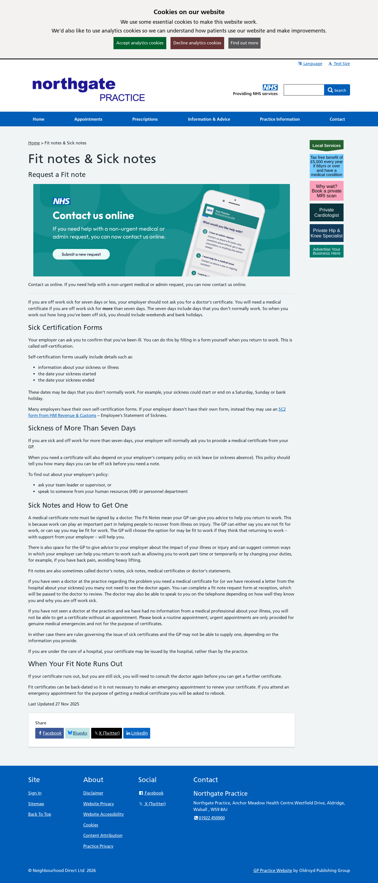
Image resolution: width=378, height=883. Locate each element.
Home (34, 143)
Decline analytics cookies (197, 43)
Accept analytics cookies (139, 43)
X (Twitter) (152, 803)
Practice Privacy (98, 846)
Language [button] (309, 63)
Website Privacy (98, 803)
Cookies (90, 825)
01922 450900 (209, 818)
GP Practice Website (273, 870)
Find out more (244, 43)
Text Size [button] (339, 63)
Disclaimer (93, 793)
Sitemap (36, 803)
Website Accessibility (103, 814)
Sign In (34, 793)
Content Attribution (103, 835)
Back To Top (39, 814)
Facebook (150, 793)
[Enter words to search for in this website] (304, 90)
